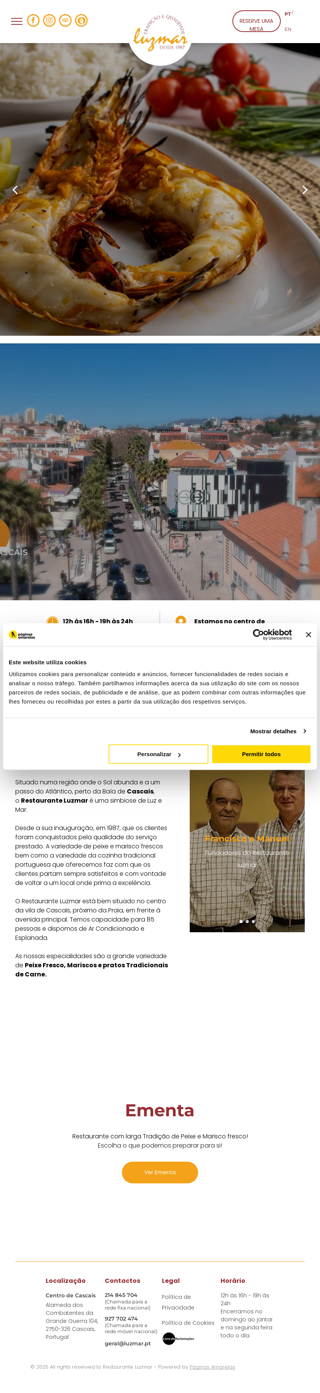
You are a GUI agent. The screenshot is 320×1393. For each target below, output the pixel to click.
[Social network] (81, 21)
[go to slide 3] (253, 921)
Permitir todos (261, 754)
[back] (15, 189)
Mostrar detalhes (273, 731)
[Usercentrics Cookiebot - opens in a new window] (258, 634)
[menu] (17, 21)
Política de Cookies (188, 1323)
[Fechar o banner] (308, 634)
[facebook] (33, 21)
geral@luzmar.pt (128, 1343)
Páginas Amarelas (212, 1367)
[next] (305, 189)
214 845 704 (121, 1295)
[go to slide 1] (241, 921)
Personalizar (159, 754)
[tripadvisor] (65, 21)
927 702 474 (121, 1318)
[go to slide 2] (247, 921)
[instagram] (49, 21)
